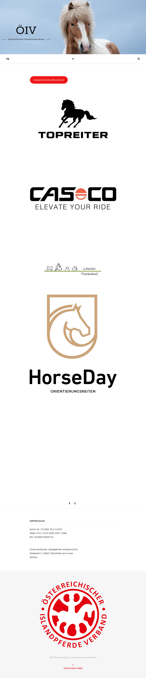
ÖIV (26, 31)
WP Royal (92, 657)
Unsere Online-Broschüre (48, 80)
